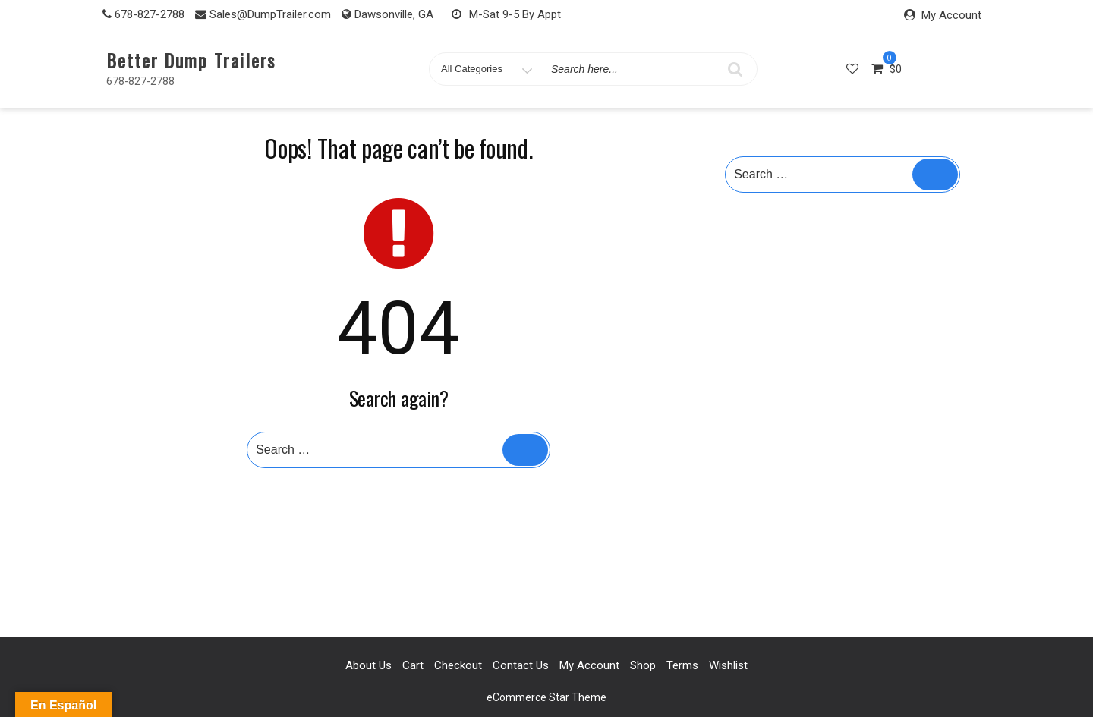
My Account (951, 15)
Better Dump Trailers (191, 60)
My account (589, 665)
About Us (368, 665)
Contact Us (521, 665)
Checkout (458, 665)
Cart (413, 665)
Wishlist (728, 665)
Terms (682, 665)
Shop (643, 665)
